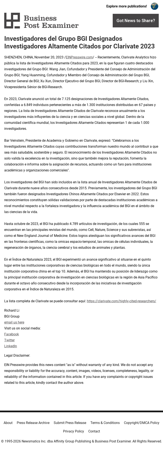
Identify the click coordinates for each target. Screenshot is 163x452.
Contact (94, 431)
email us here (14, 322)
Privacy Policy (73, 431)
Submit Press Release (70, 423)
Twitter (9, 340)
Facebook (11, 334)
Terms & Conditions (105, 423)
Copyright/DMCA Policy (141, 423)
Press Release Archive (33, 423)
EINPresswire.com (79, 57)
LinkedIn (10, 346)
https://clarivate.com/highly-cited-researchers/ (121, 301)
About (8, 423)
